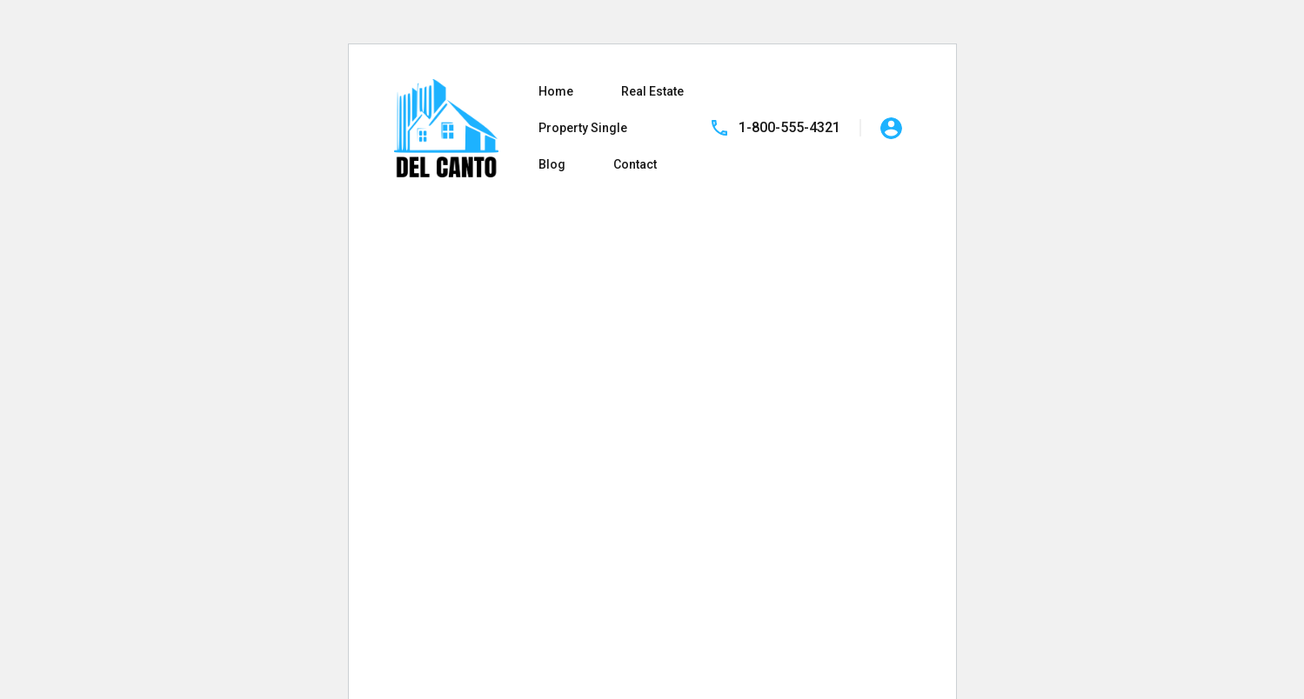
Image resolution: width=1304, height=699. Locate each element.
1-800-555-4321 (789, 127)
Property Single (582, 128)
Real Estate (652, 91)
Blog (551, 164)
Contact (635, 164)
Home (555, 91)
